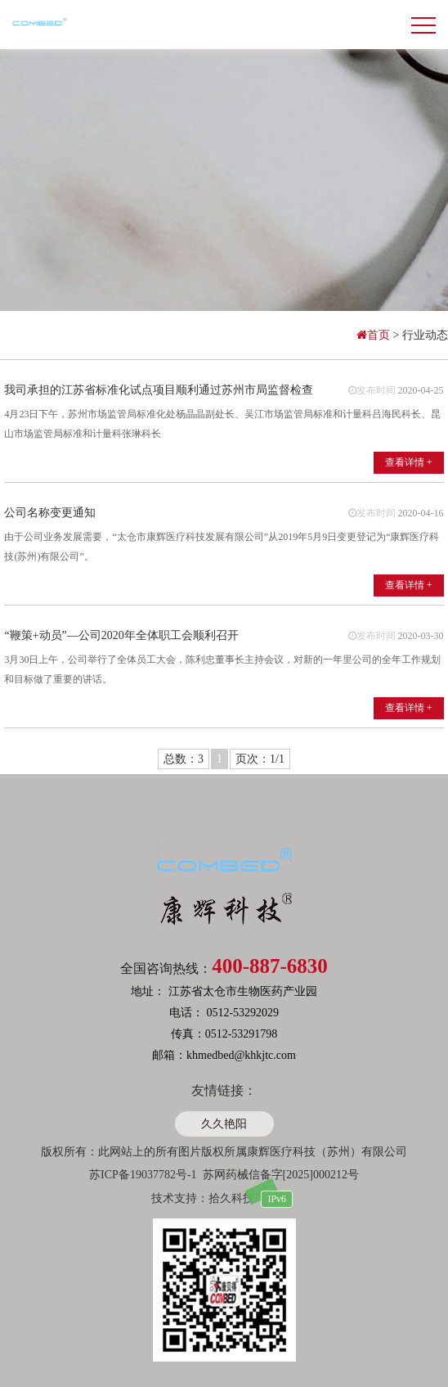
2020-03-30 (421, 636)
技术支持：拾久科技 (202, 1198)
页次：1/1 (259, 759)
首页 (374, 335)
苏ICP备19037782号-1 (142, 1175)
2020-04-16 (421, 513)
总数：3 (184, 759)
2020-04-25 (421, 390)
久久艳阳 (224, 1124)
